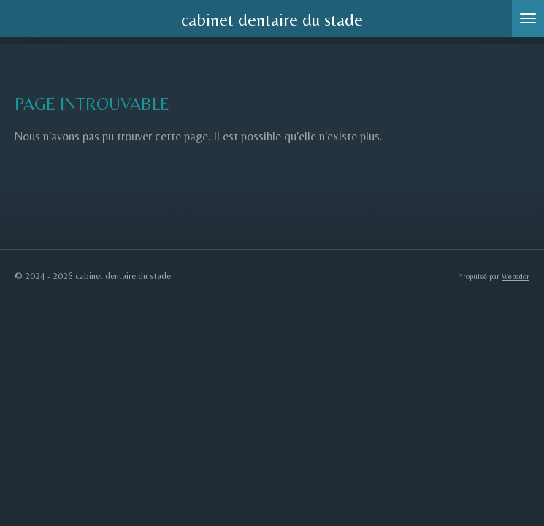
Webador (515, 276)
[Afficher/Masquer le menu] (528, 18)
